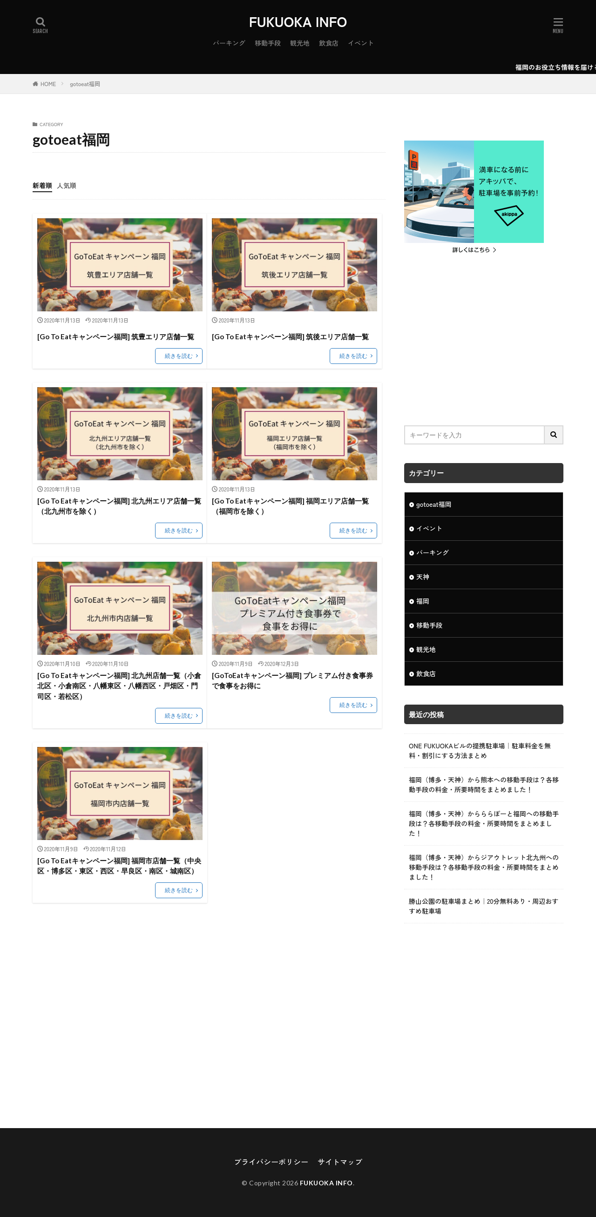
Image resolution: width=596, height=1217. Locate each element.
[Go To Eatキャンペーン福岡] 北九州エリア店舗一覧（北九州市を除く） (119, 506)
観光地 (300, 42)
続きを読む (179, 355)
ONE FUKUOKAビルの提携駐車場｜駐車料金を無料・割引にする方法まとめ (480, 750)
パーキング (229, 42)
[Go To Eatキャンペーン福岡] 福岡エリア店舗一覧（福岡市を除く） (290, 506)
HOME (48, 83)
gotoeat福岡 (85, 83)
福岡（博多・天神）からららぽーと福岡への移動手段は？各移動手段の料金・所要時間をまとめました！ (484, 823)
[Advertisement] (483, 341)
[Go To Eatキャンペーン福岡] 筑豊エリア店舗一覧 (115, 336)
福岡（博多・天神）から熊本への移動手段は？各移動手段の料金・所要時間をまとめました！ (484, 784)
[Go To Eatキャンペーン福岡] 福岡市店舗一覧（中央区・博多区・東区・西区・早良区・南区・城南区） (119, 865)
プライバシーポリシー (271, 1161)
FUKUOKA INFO (298, 21)
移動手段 (268, 42)
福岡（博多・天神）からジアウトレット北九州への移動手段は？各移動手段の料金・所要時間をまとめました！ (484, 867)
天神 (422, 576)
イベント (361, 42)
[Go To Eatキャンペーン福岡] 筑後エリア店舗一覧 (290, 336)
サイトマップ (340, 1161)
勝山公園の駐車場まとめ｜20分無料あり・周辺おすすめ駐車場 (483, 905)
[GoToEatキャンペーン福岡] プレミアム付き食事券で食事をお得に (292, 680)
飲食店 (329, 42)
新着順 (42, 185)
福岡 (422, 600)
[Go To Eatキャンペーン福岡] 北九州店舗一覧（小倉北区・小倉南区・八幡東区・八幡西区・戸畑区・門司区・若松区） (119, 685)
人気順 (66, 185)
